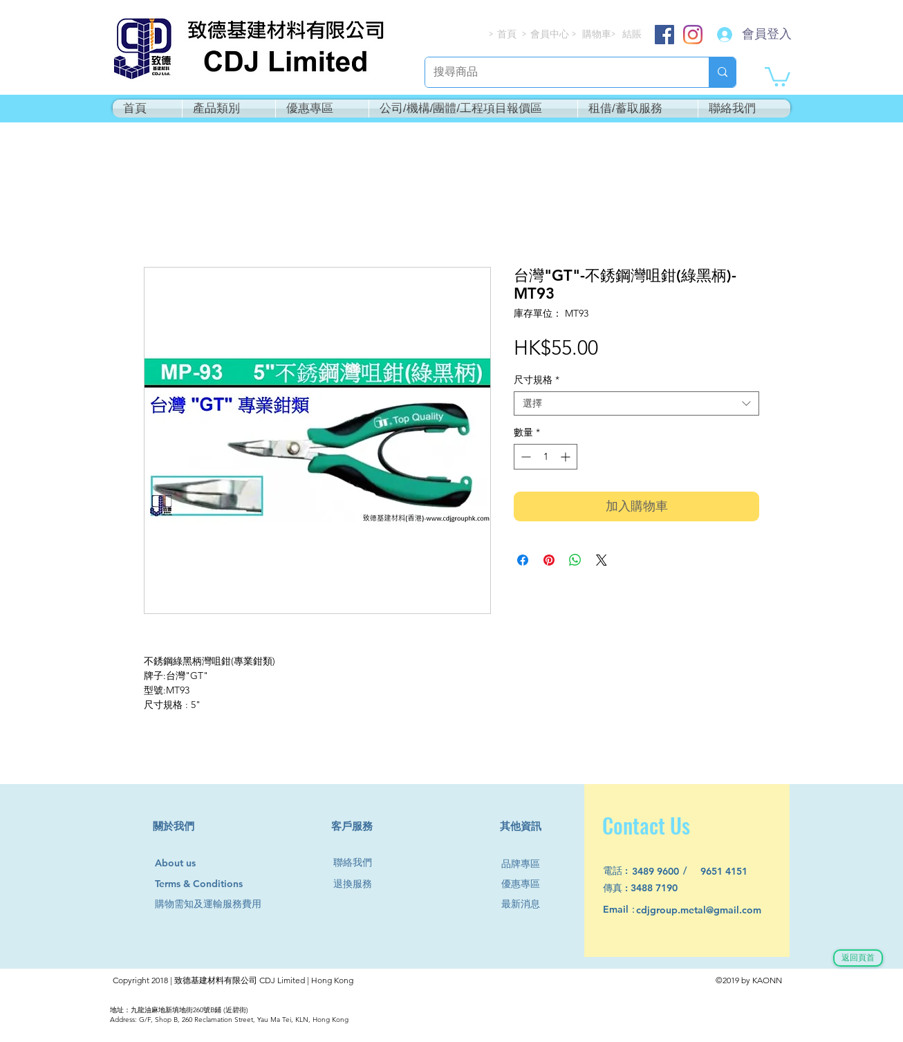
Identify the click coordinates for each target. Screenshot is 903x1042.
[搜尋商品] (557, 72)
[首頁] (507, 34)
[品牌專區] (526, 864)
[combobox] (636, 403)
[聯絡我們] (358, 862)
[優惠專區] (526, 884)
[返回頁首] (858, 958)
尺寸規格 (536, 380)
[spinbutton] (545, 457)
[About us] (181, 863)
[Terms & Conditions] (212, 884)
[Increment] (566, 457)
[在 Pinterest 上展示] (549, 560)
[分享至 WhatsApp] (575, 560)
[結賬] (632, 34)
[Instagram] (692, 34)
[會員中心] (551, 34)
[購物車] (597, 34)
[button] (777, 75)
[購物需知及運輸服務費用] (223, 904)
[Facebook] (664, 34)
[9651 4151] (731, 871)
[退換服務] (358, 884)
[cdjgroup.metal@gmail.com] (716, 910)
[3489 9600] (663, 871)
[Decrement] (524, 457)
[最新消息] (526, 904)
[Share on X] (601, 560)
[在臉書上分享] (522, 560)
